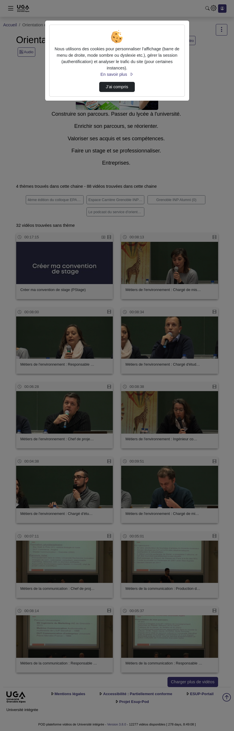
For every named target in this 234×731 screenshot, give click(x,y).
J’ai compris (117, 86)
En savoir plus (116, 74)
